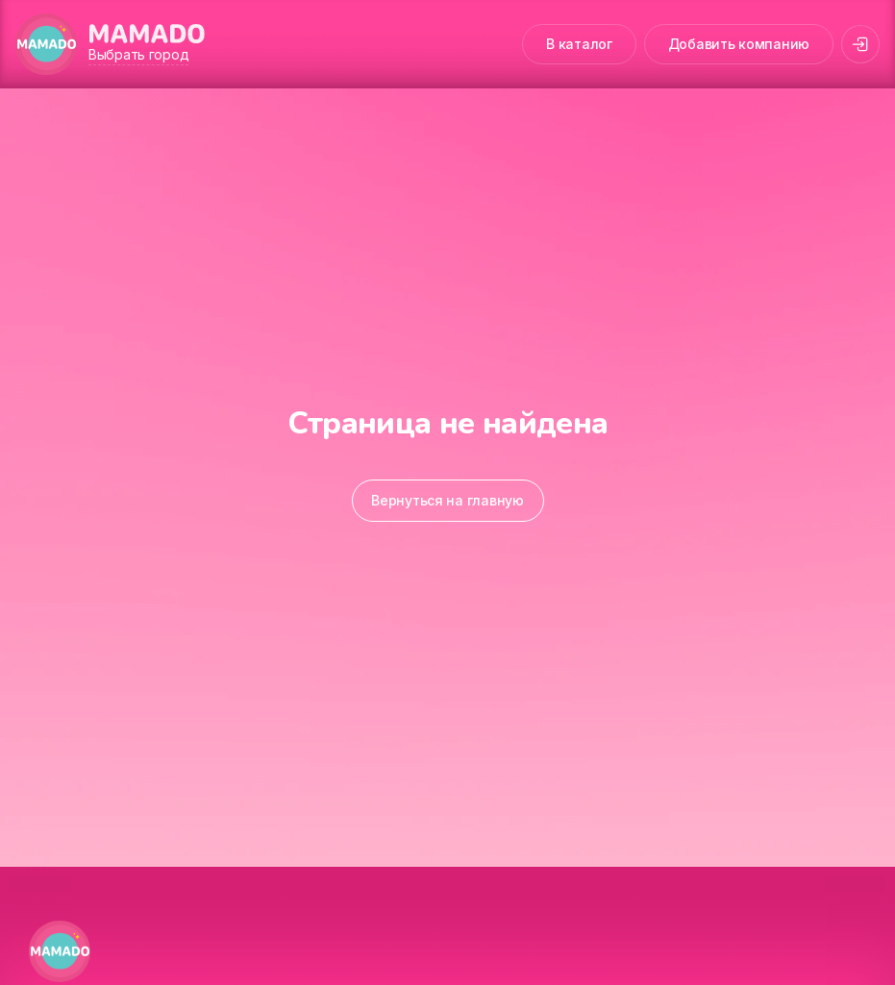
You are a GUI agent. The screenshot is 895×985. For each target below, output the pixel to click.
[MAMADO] (46, 44)
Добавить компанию (738, 44)
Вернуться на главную (447, 500)
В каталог (578, 44)
